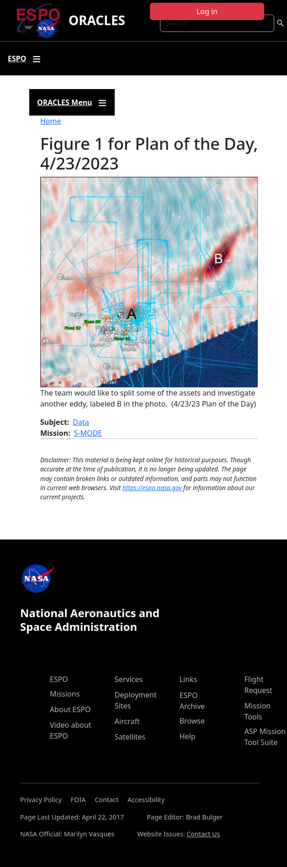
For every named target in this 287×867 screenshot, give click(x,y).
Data (81, 422)
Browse (192, 721)
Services (129, 679)
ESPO (59, 679)
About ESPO (70, 709)
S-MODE (88, 433)
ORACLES (97, 20)
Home (50, 121)
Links (188, 679)
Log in (207, 11)
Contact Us (203, 834)
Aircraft (127, 721)
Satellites (130, 737)
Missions (65, 694)
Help (188, 736)
